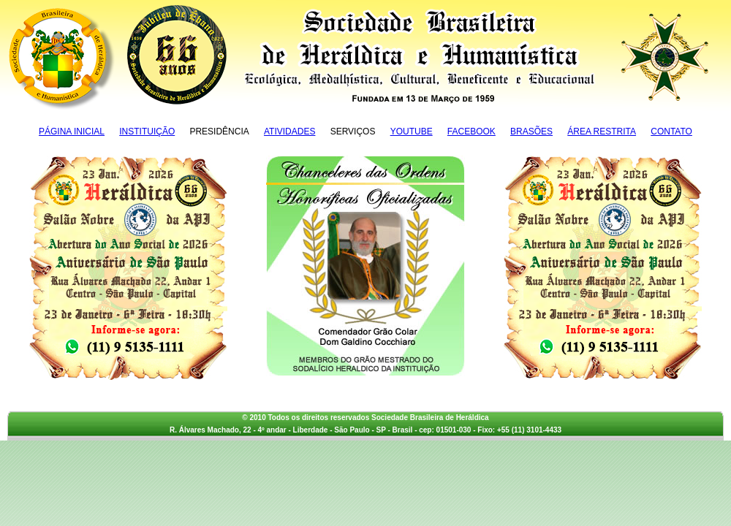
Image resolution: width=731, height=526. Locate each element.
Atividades (289, 131)
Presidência (219, 131)
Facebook (471, 131)
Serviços (353, 131)
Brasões (531, 131)
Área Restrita (601, 131)
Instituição (147, 131)
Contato (671, 131)
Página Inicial (72, 131)
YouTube (411, 131)
